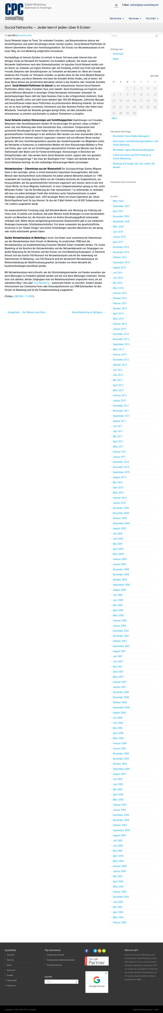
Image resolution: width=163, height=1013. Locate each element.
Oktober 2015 (120, 298)
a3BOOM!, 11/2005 (23, 296)
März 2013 (118, 349)
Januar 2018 (119, 236)
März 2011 (118, 446)
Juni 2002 (118, 901)
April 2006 (118, 733)
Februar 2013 (120, 354)
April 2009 (118, 548)
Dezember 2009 (121, 508)
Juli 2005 (117, 779)
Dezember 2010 (121, 461)
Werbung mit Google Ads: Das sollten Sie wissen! (134, 165)
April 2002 (118, 912)
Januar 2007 (119, 687)
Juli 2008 (117, 595)
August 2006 (119, 712)
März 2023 (118, 201)
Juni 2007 (118, 661)
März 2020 (118, 226)
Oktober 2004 (120, 825)
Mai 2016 (117, 282)
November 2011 (121, 410)
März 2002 (118, 917)
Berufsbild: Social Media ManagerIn (131, 136)
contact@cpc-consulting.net (144, 4)
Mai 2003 (117, 876)
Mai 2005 (117, 789)
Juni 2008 (118, 600)
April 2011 (118, 441)
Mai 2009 (117, 543)
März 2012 (118, 390)
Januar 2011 (119, 456)
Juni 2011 (118, 431)
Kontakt (151, 18)
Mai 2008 (117, 605)
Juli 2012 (117, 369)
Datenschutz (12, 980)
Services (134, 18)
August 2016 (119, 267)
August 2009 (119, 528)
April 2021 (118, 211)
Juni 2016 (118, 277)
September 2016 (121, 262)
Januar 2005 (119, 809)
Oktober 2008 (120, 579)
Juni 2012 (118, 375)
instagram (91, 951)
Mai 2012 (117, 380)
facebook (86, 951)
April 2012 (118, 385)
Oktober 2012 (120, 364)
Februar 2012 (120, 395)
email (104, 951)
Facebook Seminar (54, 965)
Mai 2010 (117, 482)
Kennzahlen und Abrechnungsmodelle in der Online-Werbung (136, 143)
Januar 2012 (119, 400)
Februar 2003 (120, 891)
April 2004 (118, 855)
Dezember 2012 (121, 359)
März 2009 (118, 554)
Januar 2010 (119, 502)
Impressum (11, 985)
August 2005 (119, 774)
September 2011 (121, 415)
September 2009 (121, 523)
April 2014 (118, 313)
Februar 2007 (120, 681)
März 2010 (118, 492)
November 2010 (121, 467)
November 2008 (121, 574)
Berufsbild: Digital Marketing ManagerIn (133, 149)
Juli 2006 (117, 717)
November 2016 (121, 252)
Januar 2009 (119, 564)
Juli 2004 (117, 840)
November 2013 (121, 339)
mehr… (140, 979)
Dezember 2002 (121, 896)
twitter (95, 951)
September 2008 (121, 584)
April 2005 (118, 794)
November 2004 (121, 820)
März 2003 (118, 886)
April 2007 (118, 671)
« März (113, 118)
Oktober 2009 (120, 518)
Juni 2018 (118, 231)
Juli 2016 (117, 272)
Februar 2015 (120, 303)
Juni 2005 (118, 784)
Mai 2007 (117, 666)
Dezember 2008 (121, 569)
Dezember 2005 (121, 753)
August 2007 (119, 651)
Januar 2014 (119, 328)
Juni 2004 (118, 845)
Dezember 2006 (121, 692)
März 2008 (118, 615)
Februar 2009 (120, 559)
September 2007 (121, 646)
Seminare (115, 18)
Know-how (22, 35)
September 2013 (121, 344)
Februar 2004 (120, 866)
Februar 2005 (120, 804)
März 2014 (118, 318)
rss (99, 951)
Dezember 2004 (121, 815)
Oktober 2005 (120, 763)
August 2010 (119, 477)
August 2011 (119, 421)
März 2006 (118, 738)
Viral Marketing (41, 282)
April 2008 (118, 610)
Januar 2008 (119, 625)
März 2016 (118, 288)
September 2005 (121, 768)
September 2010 (121, 472)
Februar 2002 (120, 922)
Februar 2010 (120, 497)
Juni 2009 (118, 538)
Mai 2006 (117, 728)
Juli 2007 (117, 656)
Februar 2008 (120, 620)
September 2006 (121, 707)
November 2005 (121, 758)
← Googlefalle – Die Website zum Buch (25, 312)
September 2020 (121, 221)
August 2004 (119, 835)
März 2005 (118, 799)
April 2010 (118, 487)
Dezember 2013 (121, 334)
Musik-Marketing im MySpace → (89, 312)
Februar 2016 (120, 293)
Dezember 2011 (121, 405)
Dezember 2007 (121, 630)
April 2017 (118, 241)
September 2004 (121, 830)
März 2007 (118, 676)
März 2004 (118, 861)
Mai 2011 (117, 436)
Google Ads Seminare (55, 955)
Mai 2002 (117, 907)
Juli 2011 (117, 426)
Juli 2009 (117, 533)
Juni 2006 (118, 722)
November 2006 (121, 697)
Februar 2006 (120, 743)
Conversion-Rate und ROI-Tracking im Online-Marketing (132, 156)
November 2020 (121, 216)
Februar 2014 (120, 323)
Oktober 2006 (120, 702)
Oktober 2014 (120, 308)
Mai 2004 (117, 850)
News (29, 35)
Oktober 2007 (120, 641)
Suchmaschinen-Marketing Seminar (61, 960)
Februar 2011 (120, 451)
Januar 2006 (119, 748)
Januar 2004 (119, 871)
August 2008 (119, 589)
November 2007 (121, 635)
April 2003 (118, 881)
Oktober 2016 (120, 257)
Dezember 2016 (121, 247)
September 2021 (121, 206)
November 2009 (121, 513)
